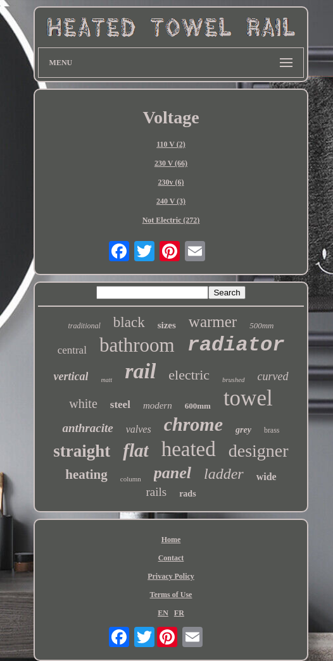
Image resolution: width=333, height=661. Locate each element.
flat (135, 450)
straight (81, 451)
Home (171, 539)
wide (266, 476)
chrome (193, 424)
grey (243, 430)
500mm (261, 325)
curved (273, 376)
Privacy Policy (171, 576)
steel (120, 404)
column (130, 479)
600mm (198, 406)
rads (187, 493)
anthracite (87, 428)
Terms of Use (171, 594)
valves (138, 429)
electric (189, 375)
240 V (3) (170, 201)
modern (157, 405)
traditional (84, 325)
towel (248, 398)
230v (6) (171, 182)
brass (272, 430)
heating (86, 474)
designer (259, 450)
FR (179, 612)
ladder (224, 474)
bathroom (137, 345)
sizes (167, 325)
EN (163, 612)
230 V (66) (170, 163)
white (83, 404)
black (129, 322)
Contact (171, 557)
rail (140, 371)
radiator (236, 345)
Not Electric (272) (171, 220)
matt (106, 379)
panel (172, 473)
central (72, 350)
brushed (233, 379)
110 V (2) (170, 144)
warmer (213, 321)
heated (188, 449)
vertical (70, 376)
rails (156, 491)
